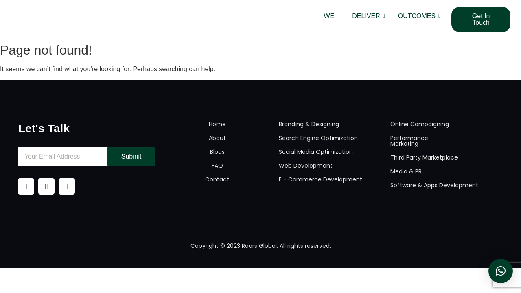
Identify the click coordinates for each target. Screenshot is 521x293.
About (217, 138)
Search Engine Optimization (318, 138)
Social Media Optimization (316, 152)
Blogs (217, 152)
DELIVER (368, 16)
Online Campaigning (419, 124)
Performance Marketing (409, 141)
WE (329, 16)
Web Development (306, 166)
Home (217, 124)
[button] (500, 271)
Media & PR (406, 171)
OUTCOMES (419, 16)
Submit (131, 156)
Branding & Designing (309, 124)
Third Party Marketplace (424, 157)
